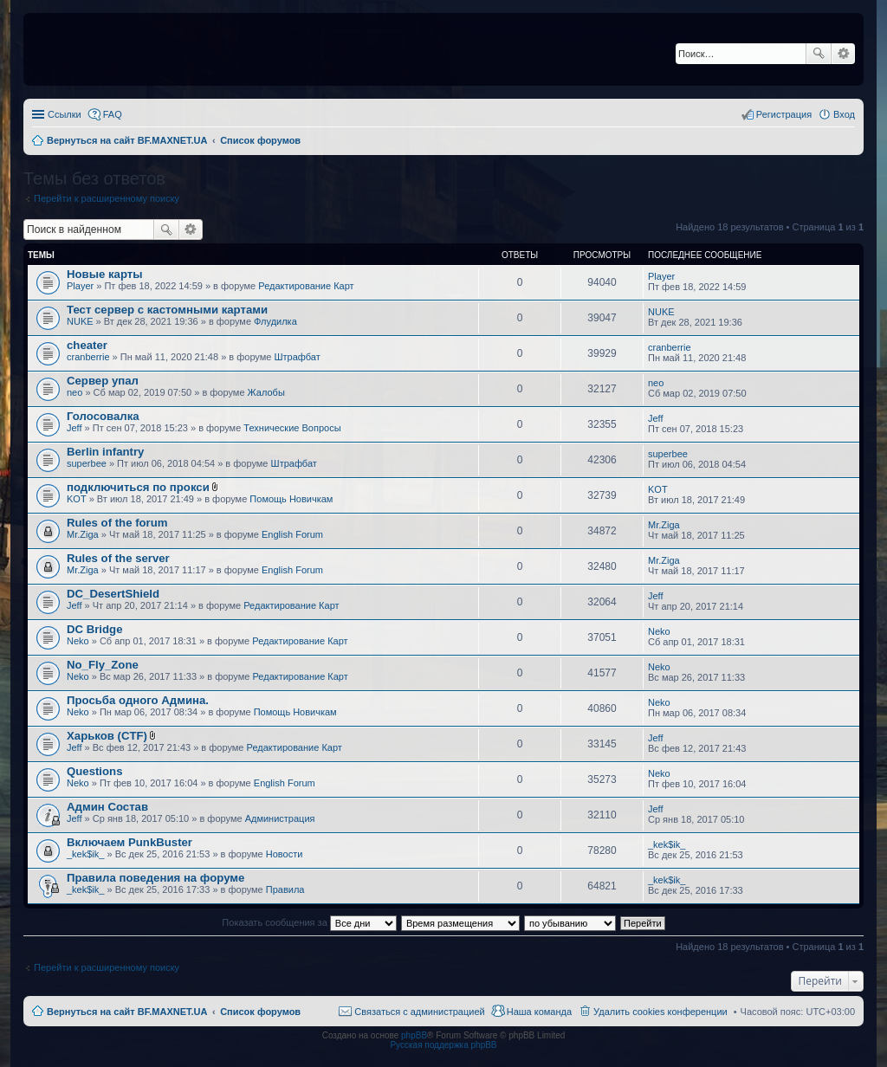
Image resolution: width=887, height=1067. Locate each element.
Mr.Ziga (83, 534)
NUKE (80, 321)
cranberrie (88, 357)
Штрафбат (297, 357)
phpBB (414, 1035)
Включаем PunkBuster (129, 842)
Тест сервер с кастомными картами (167, 309)
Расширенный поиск (843, 53)
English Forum (292, 534)
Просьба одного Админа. (138, 700)
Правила (285, 889)
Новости (284, 854)
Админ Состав (107, 806)
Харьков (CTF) (107, 735)
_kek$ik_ (85, 854)
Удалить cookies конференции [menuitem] (660, 1011)
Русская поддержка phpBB (443, 1045)
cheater (87, 345)
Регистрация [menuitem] (784, 114)
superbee (87, 463)
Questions (94, 771)
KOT (77, 499)
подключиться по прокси (138, 487)
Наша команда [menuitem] (539, 1011)
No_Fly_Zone (103, 664)
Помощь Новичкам (291, 499)
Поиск (819, 53)
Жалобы (266, 392)
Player (80, 286)
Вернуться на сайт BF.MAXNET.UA (127, 1011)
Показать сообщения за (309, 922)
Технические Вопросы (291, 428)
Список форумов (260, 1011)
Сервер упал (103, 380)
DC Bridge (94, 629)
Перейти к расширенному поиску (106, 198)
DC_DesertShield (113, 593)
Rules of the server (118, 558)
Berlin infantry (105, 451)
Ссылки (64, 114)
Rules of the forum (117, 522)
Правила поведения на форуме (155, 877)
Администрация (280, 818)
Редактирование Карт (305, 286)
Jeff (74, 428)
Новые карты (104, 274)
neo (74, 392)
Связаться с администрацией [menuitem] (419, 1011)
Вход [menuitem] (844, 114)
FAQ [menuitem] (112, 114)
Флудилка (275, 321)
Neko (78, 641)
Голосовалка (103, 416)
